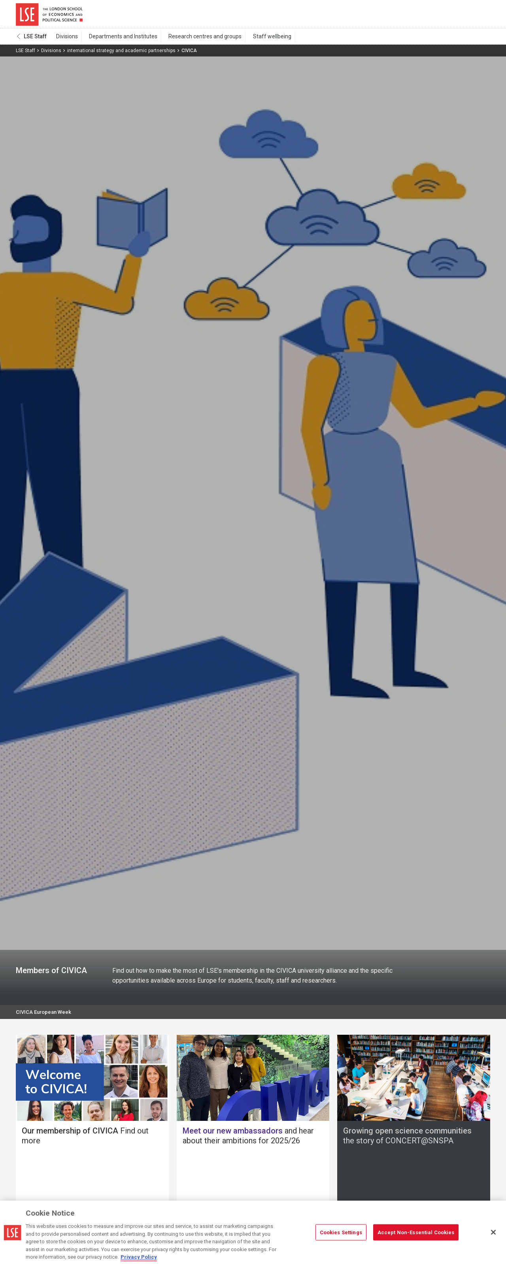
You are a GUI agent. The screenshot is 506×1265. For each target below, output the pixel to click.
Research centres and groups (196, 40)
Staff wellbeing (259, 40)
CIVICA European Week (45, 1016)
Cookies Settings (341, 1232)
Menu (479, 16)
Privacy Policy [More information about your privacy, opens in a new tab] (139, 1257)
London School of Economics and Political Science (49, 16)
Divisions (65, 40)
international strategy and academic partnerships (121, 54)
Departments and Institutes (118, 40)
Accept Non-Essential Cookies (416, 1232)
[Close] (493, 1232)
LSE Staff (35, 40)
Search (436, 16)
